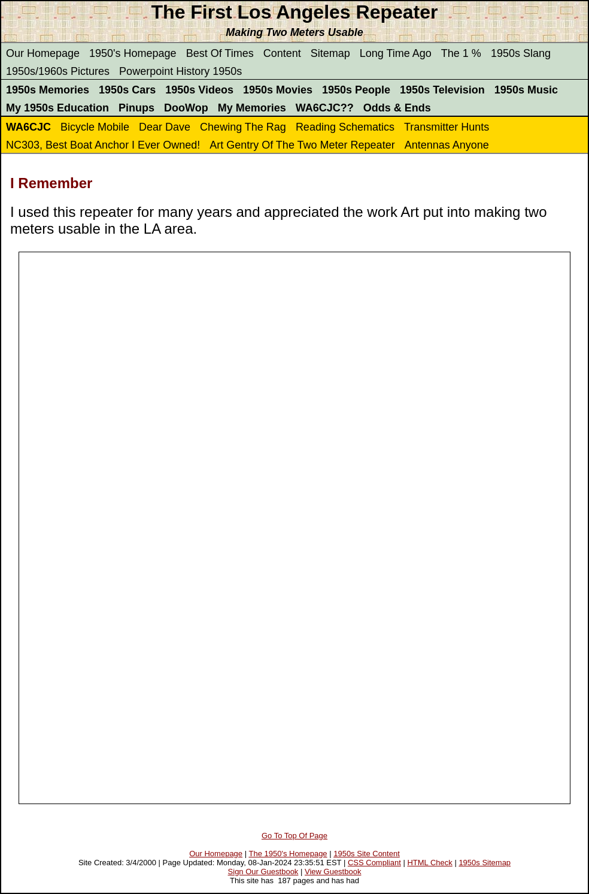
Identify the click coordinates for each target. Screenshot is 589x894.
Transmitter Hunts (446, 127)
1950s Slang (521, 53)
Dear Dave (164, 127)
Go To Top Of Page (294, 835)
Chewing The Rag (243, 127)
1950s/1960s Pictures (58, 71)
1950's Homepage (133, 53)
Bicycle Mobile (94, 127)
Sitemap (330, 53)
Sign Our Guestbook (263, 871)
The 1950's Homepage (287, 853)
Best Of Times (220, 53)
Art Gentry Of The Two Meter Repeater (302, 145)
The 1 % (461, 53)
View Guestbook (333, 871)
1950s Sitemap (485, 862)
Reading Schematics (345, 127)
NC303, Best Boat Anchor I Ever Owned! (103, 145)
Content (282, 53)
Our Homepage (43, 53)
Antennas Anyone (447, 145)
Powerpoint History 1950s (180, 71)
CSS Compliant (374, 862)
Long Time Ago (396, 53)
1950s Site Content (366, 853)
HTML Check (429, 862)
